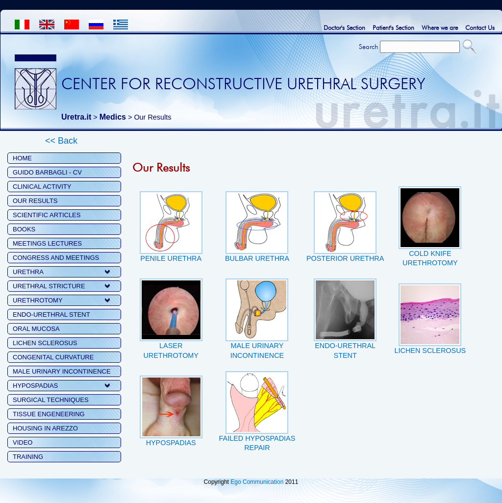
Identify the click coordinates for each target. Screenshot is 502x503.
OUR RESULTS (35, 200)
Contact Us (480, 27)
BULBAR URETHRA (257, 255)
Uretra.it (76, 117)
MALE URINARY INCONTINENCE (62, 371)
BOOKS (24, 229)
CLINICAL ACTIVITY (42, 186)
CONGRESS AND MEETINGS (56, 257)
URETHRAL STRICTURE (49, 286)
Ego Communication (256, 481)
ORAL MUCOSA (36, 328)
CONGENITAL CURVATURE (53, 357)
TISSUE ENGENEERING (49, 414)
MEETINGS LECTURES (47, 243)
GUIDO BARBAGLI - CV (47, 172)
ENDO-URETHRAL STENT (51, 314)
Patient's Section (393, 27)
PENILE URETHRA (171, 255)
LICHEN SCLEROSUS (45, 343)
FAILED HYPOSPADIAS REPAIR (257, 440)
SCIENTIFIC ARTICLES (46, 215)
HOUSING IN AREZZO (45, 428)
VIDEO (22, 442)
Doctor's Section (344, 27)
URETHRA (28, 272)
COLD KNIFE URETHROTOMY (430, 255)
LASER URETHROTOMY (171, 347)
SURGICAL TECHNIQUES (51, 399)
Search (368, 46)
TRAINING (28, 456)
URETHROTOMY (38, 300)
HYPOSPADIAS (35, 385)
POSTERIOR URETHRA (345, 255)
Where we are (440, 27)
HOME (22, 158)
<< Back (61, 141)
